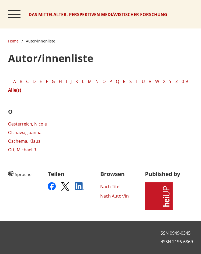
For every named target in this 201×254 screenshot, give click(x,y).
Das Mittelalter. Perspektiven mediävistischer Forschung (98, 14)
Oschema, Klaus (24, 141)
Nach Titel (110, 186)
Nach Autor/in (114, 196)
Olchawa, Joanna (24, 132)
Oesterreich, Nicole (27, 124)
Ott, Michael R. (22, 150)
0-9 (185, 81)
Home (13, 41)
